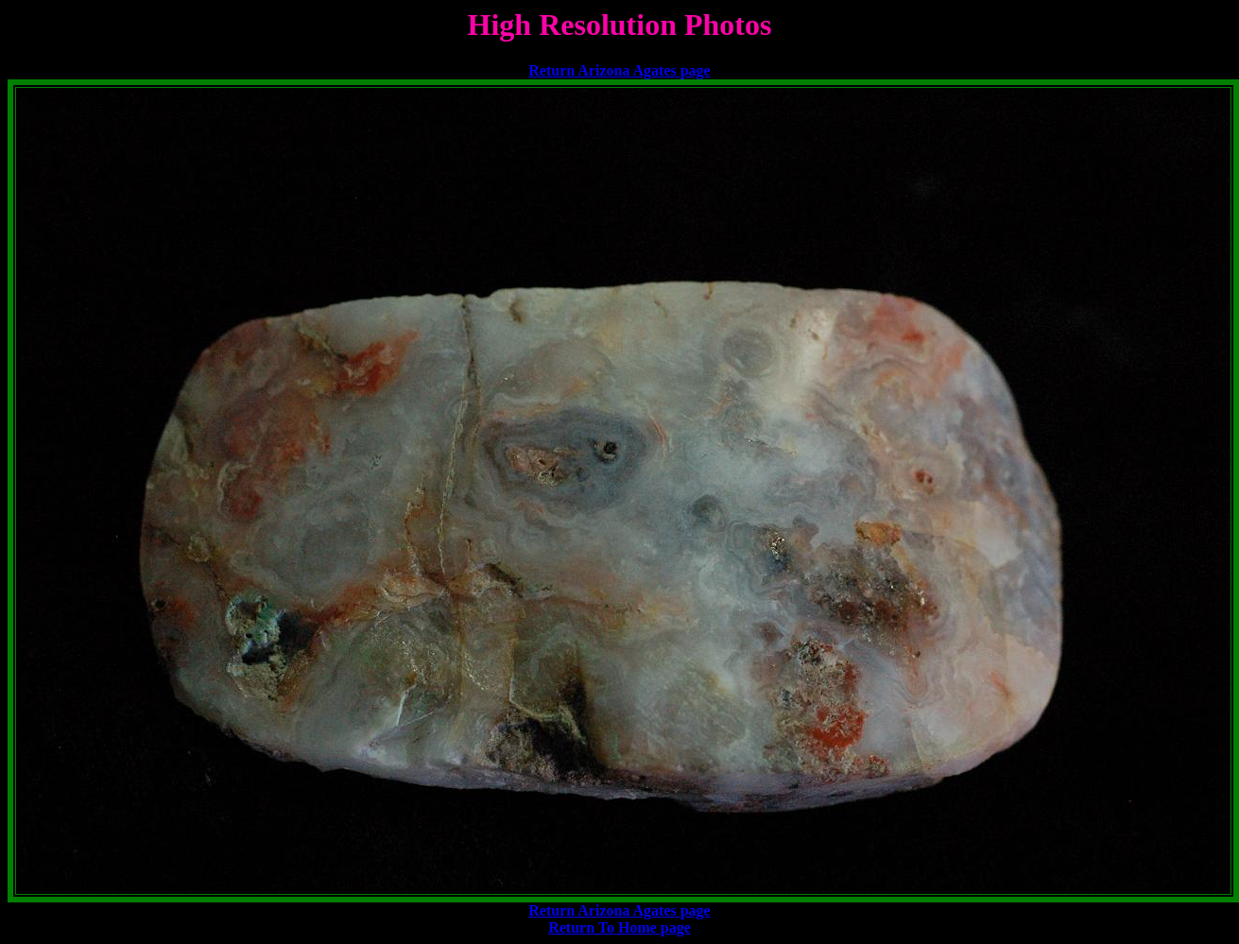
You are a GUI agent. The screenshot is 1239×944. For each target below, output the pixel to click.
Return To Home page (619, 927)
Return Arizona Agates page (619, 70)
